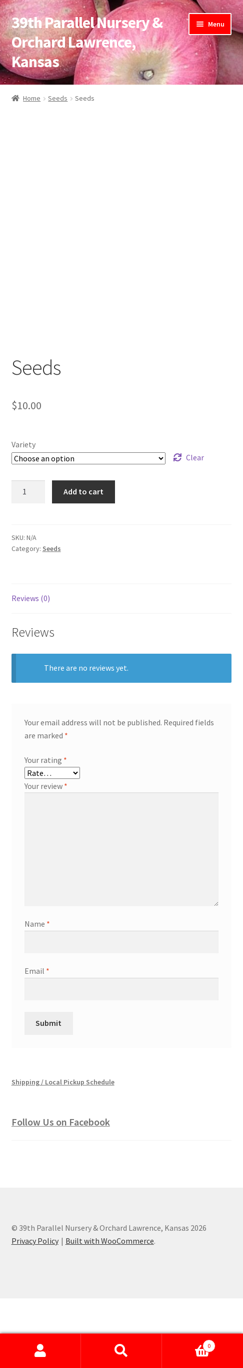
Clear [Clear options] (195, 527)
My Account (40, 1351)
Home (31, 98)
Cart (189, 1343)
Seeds (58, 98)
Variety (24, 514)
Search (121, 1351)
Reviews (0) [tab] (31, 668)
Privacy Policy (35, 1310)
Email (37, 1040)
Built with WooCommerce (110, 1310)
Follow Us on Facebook (61, 1191)
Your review (46, 856)
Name (37, 993)
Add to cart (84, 561)
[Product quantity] (29, 561)
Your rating (45, 830)
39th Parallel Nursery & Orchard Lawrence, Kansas (87, 42)
